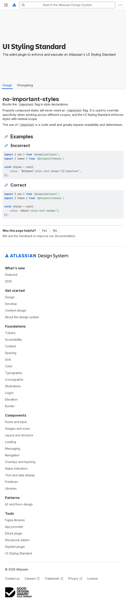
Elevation (11, 399)
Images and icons (17, 428)
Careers (32, 578)
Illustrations (13, 386)
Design (10, 297)
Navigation (12, 455)
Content (10, 346)
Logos (9, 393)
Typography (13, 373)
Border (10, 406)
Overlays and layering (20, 462)
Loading (10, 442)
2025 (8, 281)
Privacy (75, 578)
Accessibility (13, 339)
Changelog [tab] (25, 85)
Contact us (12, 578)
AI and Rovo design (19, 504)
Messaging (12, 448)
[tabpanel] (63, 157)
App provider (14, 526)
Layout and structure (19, 435)
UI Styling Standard (18, 553)
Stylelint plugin (15, 546)
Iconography (14, 379)
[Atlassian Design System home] (14, 5)
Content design (15, 310)
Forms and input (16, 422)
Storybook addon (17, 540)
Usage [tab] (7, 85)
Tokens (10, 333)
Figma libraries (15, 520)
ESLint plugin (13, 533)
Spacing (10, 353)
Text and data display (20, 475)
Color (9, 366)
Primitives (11, 482)
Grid (8, 359)
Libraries (11, 488)
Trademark (53, 578)
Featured (11, 274)
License (92, 578)
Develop (11, 304)
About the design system (22, 317)
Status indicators (16, 468)
